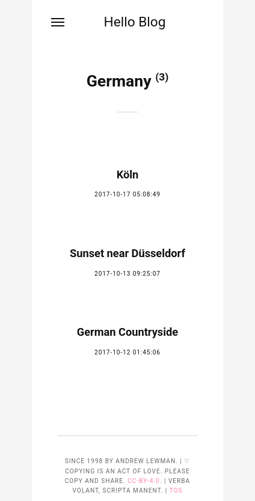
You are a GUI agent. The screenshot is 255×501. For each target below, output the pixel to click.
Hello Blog (134, 22)
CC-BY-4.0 (143, 481)
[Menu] (58, 22)
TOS (176, 490)
